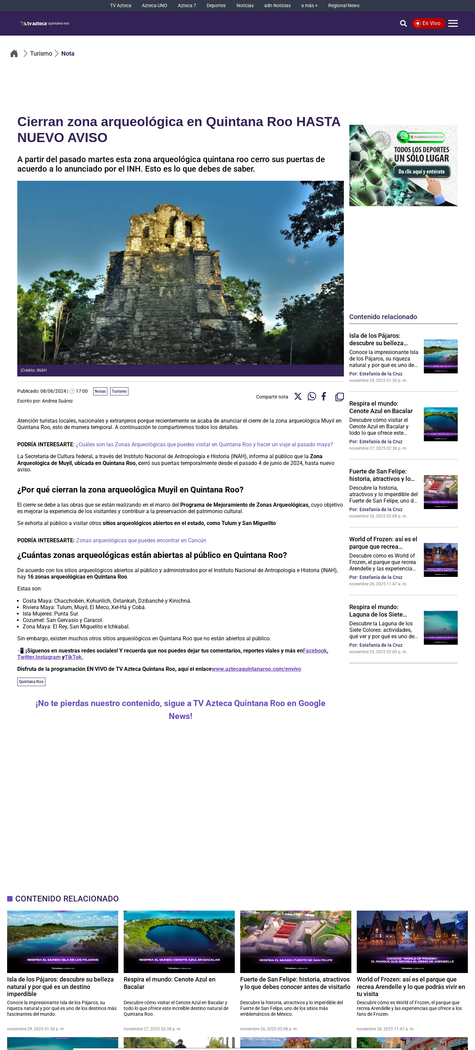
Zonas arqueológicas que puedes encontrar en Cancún (141, 540)
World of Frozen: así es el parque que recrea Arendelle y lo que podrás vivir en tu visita (383, 543)
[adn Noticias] (277, 5)
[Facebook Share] (326, 397)
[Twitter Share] (298, 397)
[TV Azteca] (120, 5)
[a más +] (309, 5)
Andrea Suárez (57, 401)
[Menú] (453, 23)
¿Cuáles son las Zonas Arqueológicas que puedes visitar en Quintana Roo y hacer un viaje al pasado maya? (204, 444)
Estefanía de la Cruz (380, 373)
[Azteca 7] (187, 5)
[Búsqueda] (403, 23)
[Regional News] (344, 5)
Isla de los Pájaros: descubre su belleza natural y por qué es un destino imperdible (380, 339)
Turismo (119, 391)
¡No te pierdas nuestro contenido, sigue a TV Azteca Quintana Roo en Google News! (181, 709)
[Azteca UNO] (154, 5)
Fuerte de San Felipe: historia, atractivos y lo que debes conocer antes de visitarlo (383, 475)
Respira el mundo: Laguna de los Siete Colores (376, 610)
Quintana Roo (31, 681)
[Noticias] (245, 5)
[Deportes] (216, 5)
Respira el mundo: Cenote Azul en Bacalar (381, 407)
